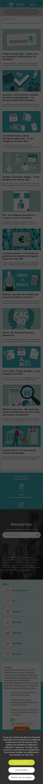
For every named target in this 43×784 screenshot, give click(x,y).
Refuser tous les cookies (21, 777)
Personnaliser (21, 770)
